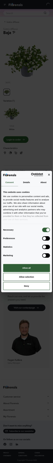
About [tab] (43, 182)
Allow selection (26, 277)
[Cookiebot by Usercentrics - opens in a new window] (32, 174)
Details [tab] (26, 182)
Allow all (26, 268)
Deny (26, 286)
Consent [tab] (9, 182)
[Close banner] (49, 175)
